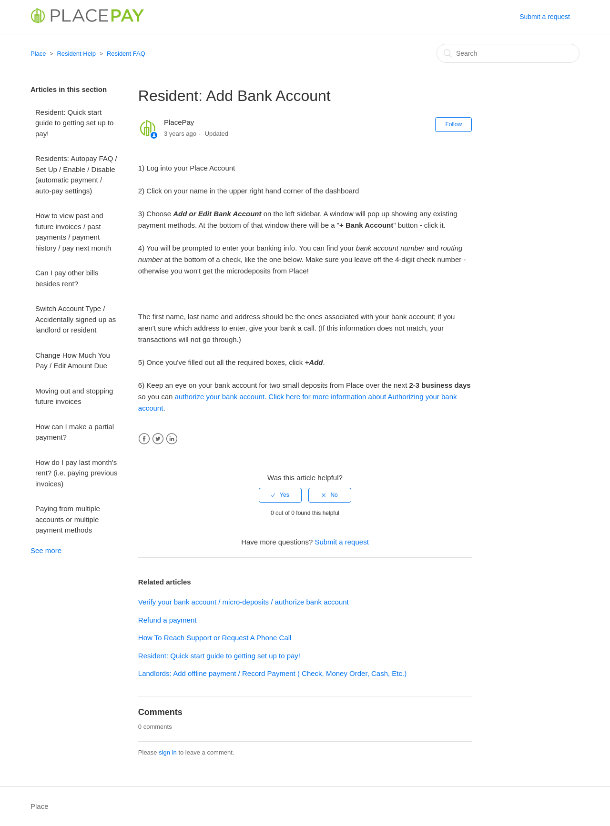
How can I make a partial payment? (74, 432)
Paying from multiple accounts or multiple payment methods (67, 519)
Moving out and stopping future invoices (74, 396)
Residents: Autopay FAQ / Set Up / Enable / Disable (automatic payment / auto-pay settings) (76, 174)
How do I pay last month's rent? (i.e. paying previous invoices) (76, 473)
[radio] (280, 495)
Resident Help (76, 53)
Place (38, 53)
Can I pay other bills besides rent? (67, 278)
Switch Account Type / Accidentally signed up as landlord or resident (75, 319)
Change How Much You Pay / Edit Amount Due (72, 360)
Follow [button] (453, 124)
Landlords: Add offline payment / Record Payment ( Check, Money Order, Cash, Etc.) (272, 673)
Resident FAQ (126, 53)
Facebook (144, 439)
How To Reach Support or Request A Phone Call (215, 638)
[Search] (508, 53)
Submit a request (544, 16)
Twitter (158, 439)
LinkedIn (172, 439)
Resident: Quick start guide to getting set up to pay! (74, 123)
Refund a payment (167, 620)
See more (45, 550)
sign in (168, 752)
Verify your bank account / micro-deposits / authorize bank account (243, 602)
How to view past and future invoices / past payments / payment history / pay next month (73, 232)
